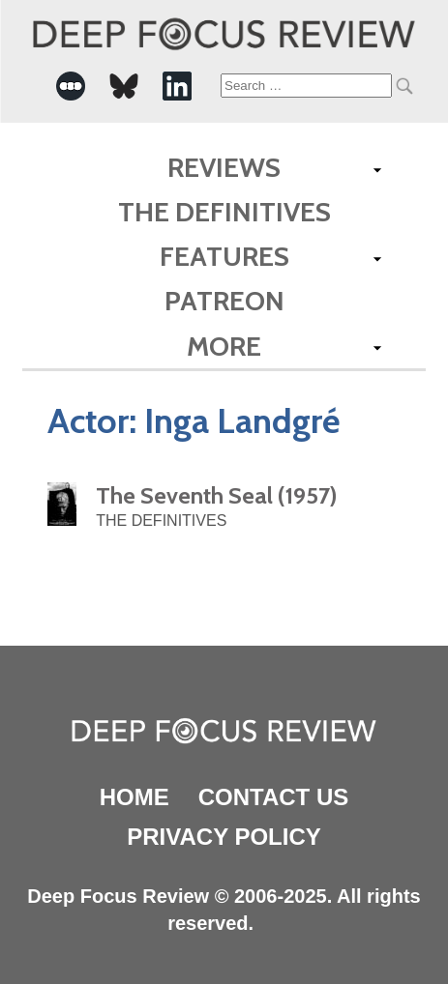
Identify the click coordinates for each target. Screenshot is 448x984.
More (224, 346)
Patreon (224, 300)
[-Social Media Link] (70, 86)
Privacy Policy (223, 837)
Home (134, 797)
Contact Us (273, 797)
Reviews (224, 167)
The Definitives (224, 211)
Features (224, 256)
